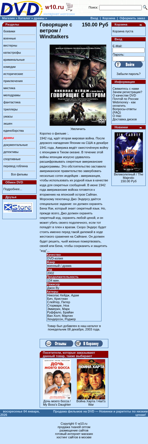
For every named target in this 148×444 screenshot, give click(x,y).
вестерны (10, 45)
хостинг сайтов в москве (74, 437)
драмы (39, 18)
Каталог (24, 18)
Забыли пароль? (129, 74)
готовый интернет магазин (74, 433)
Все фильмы (19, 174)
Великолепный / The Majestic (128, 176)
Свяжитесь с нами (126, 88)
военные (9, 38)
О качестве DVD (124, 95)
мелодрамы (11, 95)
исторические (13, 74)
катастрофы (12, 52)
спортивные (12, 159)
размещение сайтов (74, 430)
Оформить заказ (132, 18)
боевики (9, 31)
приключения (13, 81)
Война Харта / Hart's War (91, 402)
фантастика (11, 102)
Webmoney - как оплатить (124, 103)
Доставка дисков (125, 119)
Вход (94, 18)
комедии (9, 66)
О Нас (117, 116)
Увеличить (78, 127)
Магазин (8, 18)
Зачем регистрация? (127, 92)
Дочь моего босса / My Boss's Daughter (57, 402)
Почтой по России (125, 98)
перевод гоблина (15, 166)
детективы (10, 152)
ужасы (8, 116)
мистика (9, 88)
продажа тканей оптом (74, 427)
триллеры (10, 109)
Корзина (108, 18)
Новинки (121, 127)
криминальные (14, 59)
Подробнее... (12, 189)
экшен (7, 123)
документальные (15, 144)
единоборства (13, 130)
